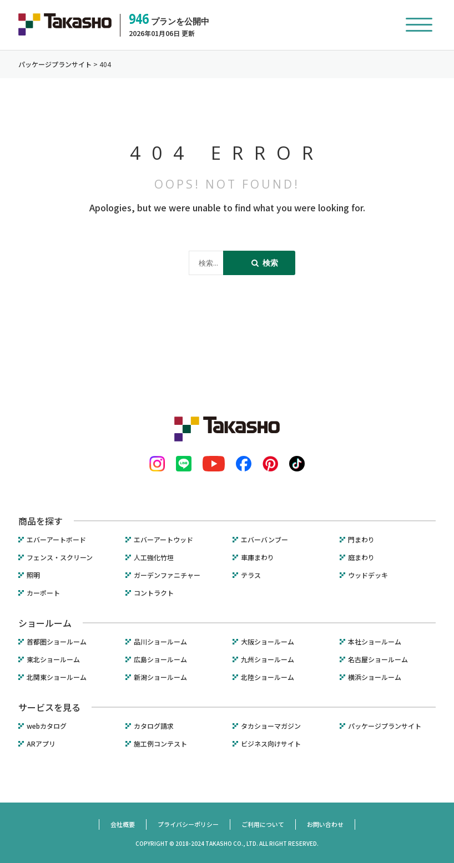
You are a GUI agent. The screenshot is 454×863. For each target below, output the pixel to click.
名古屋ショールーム (378, 659)
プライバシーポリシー (188, 824)
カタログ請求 (154, 726)
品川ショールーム (160, 641)
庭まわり (361, 557)
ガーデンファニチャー (167, 575)
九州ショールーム (267, 659)
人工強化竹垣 (154, 557)
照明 (33, 575)
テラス (251, 575)
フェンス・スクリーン (60, 557)
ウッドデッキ (368, 575)
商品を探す (40, 520)
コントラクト (154, 593)
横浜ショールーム (374, 677)
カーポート (43, 593)
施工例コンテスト (160, 743)
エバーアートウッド (163, 539)
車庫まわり (257, 557)
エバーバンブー (264, 539)
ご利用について (262, 824)
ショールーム (45, 622)
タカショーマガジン (271, 726)
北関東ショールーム (57, 677)
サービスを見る (49, 707)
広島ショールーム (160, 659)
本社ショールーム (374, 641)
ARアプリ (41, 743)
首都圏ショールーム (57, 641)
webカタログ (47, 726)
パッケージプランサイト (384, 726)
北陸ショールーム (267, 677)
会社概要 (122, 824)
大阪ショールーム (267, 641)
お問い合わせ (325, 824)
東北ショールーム (53, 659)
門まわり (361, 539)
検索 (264, 262)
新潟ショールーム (160, 677)
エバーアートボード (56, 539)
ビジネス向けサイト (271, 743)
